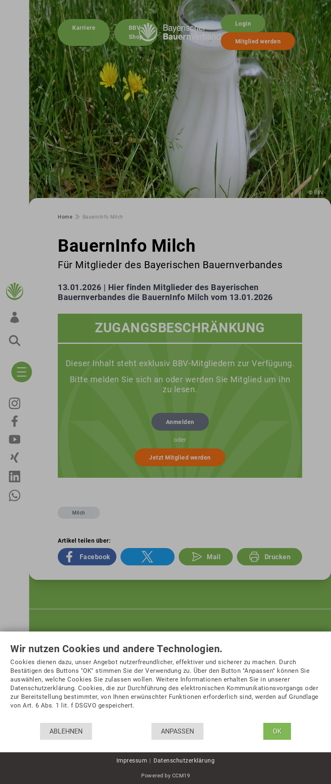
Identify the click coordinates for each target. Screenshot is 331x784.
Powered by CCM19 (165, 775)
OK (277, 731)
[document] (165, 683)
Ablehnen (66, 731)
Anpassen (177, 731)
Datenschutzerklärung (184, 760)
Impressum (131, 760)
